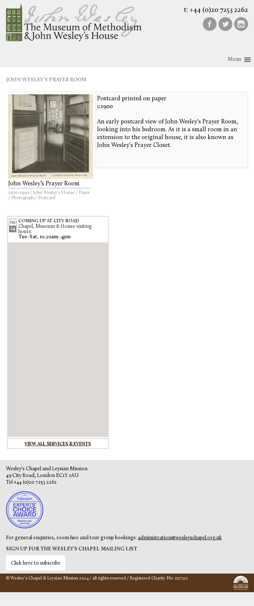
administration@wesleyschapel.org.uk (180, 538)
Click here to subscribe (36, 563)
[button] (234, 59)
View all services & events (58, 444)
